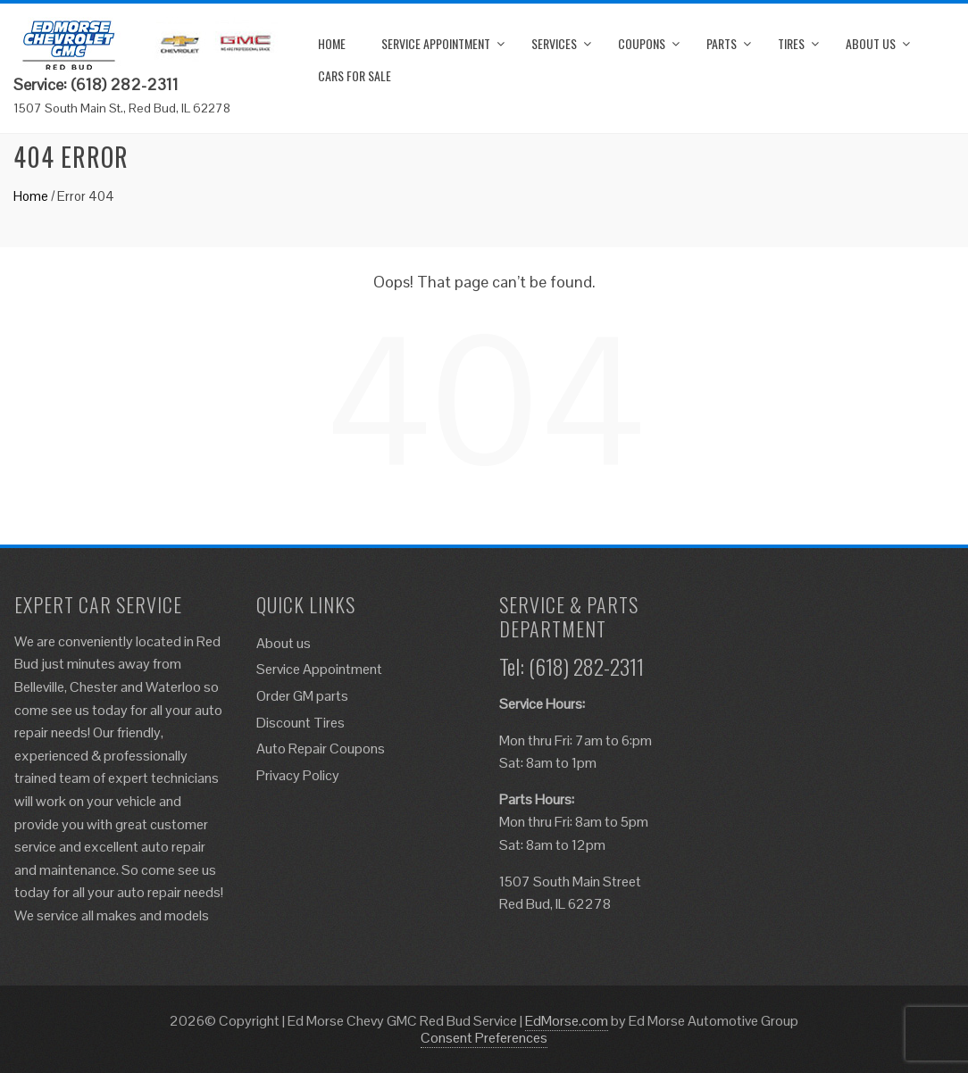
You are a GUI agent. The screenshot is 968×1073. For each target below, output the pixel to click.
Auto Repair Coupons (320, 748)
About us (871, 43)
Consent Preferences (484, 1037)
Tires (791, 43)
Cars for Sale (354, 75)
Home (332, 43)
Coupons (641, 43)
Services (554, 43)
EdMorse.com (566, 1020)
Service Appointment (435, 43)
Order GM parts (302, 695)
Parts (721, 43)
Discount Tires (300, 722)
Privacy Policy (297, 775)
